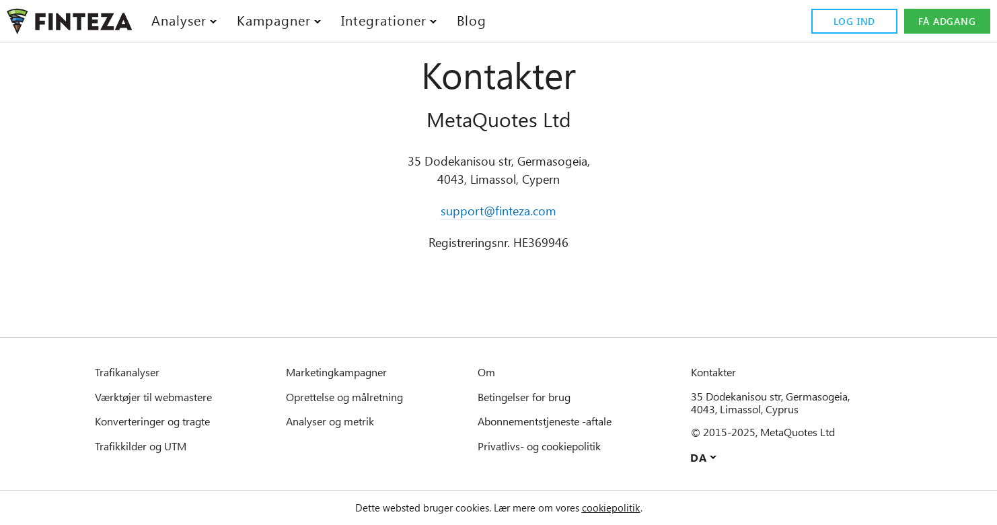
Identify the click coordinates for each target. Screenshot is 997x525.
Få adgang (946, 21)
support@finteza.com (499, 211)
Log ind (852, 21)
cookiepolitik (627, 507)
